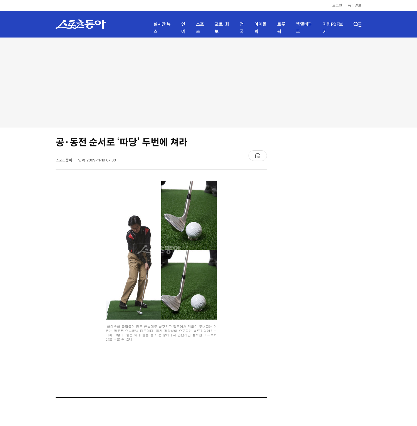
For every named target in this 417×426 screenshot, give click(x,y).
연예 (183, 27)
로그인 (337, 5)
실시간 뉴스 (162, 27)
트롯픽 (281, 27)
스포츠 (200, 27)
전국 (242, 27)
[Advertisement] (209, 82)
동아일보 (354, 5)
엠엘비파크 (304, 27)
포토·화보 (222, 27)
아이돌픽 (260, 27)
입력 (97, 160)
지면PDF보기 (333, 27)
